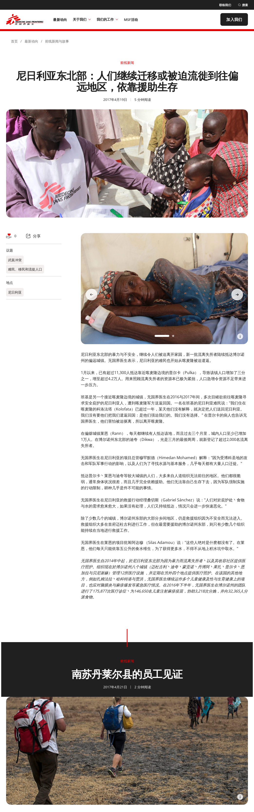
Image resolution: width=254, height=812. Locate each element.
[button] (162, 336)
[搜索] (243, 5)
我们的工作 (107, 19)
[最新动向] (60, 19)
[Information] (240, 210)
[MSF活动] (131, 19)
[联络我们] (225, 5)
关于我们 (82, 19)
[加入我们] (234, 19)
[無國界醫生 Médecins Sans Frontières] (24, 19)
